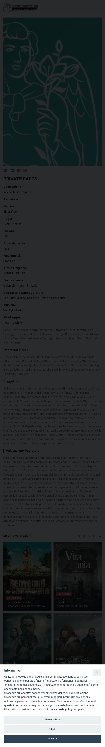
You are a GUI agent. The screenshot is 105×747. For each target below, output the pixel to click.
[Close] (97, 672)
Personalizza (52, 719)
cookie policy (64, 709)
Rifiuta (52, 729)
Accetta (52, 738)
